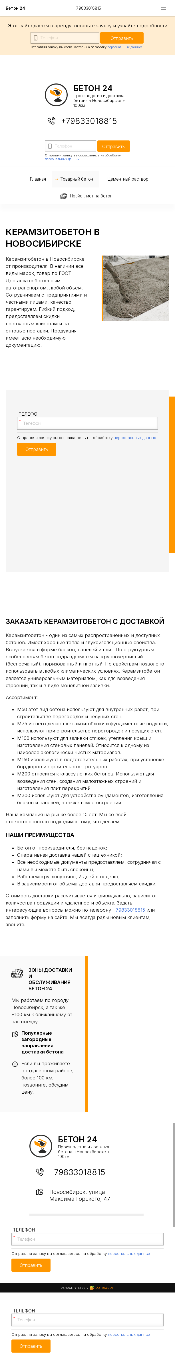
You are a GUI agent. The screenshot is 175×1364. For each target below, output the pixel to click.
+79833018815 (87, 8)
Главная (38, 179)
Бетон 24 (15, 8)
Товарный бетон (76, 179)
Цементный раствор (127, 179)
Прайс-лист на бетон (91, 196)
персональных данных (124, 47)
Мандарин (102, 1288)
